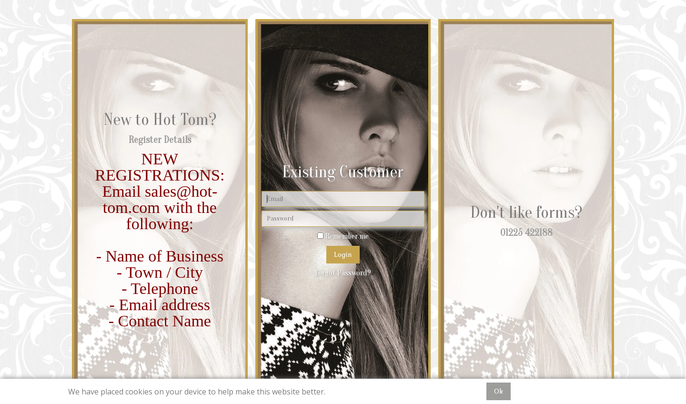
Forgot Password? (343, 273)
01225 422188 (526, 232)
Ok (498, 391)
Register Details (160, 139)
